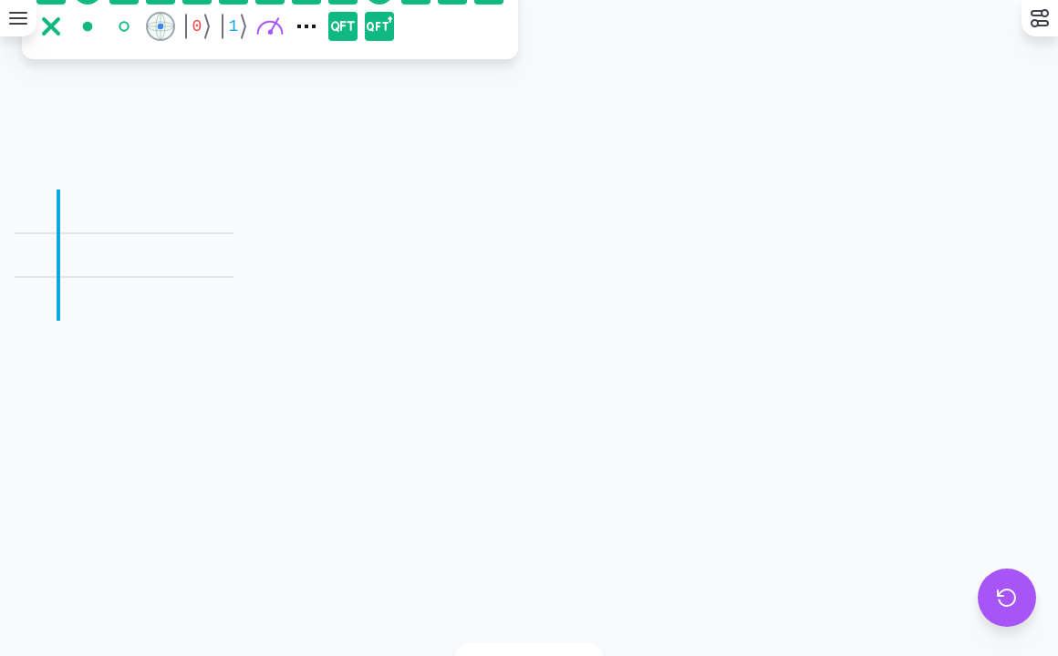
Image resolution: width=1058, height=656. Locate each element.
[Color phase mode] (509, 605)
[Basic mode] (477, 605)
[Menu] (18, 18)
